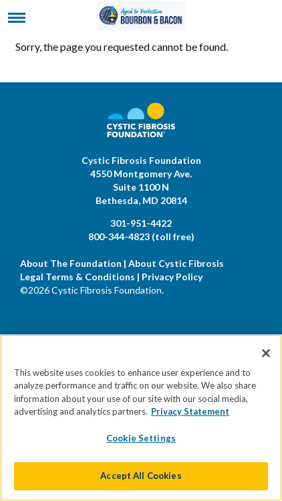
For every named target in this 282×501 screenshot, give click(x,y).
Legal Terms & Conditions (77, 276)
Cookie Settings (141, 438)
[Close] (266, 353)
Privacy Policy (172, 276)
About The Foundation (71, 263)
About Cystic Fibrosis (176, 263)
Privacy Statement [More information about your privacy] (190, 411)
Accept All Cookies (140, 476)
